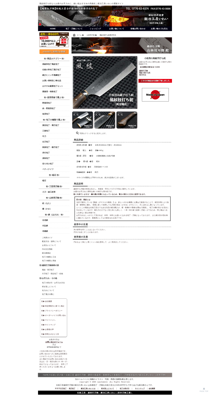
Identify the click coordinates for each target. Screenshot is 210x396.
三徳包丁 (46, 131)
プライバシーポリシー (53, 311)
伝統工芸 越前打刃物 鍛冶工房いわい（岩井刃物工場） (105, 393)
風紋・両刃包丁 (48, 270)
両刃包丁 (72, 388)
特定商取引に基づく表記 (54, 306)
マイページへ (50, 320)
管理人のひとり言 (52, 334)
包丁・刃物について (74, 29)
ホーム (79, 35)
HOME (53, 29)
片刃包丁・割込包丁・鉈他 (52, 274)
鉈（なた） (47, 203)
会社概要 (48, 301)
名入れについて (48, 290)
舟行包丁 (46, 153)
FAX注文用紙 (47, 249)
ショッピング (95, 29)
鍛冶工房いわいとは (88, 388)
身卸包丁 (46, 158)
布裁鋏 (45, 231)
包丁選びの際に (48, 294)
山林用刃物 (91, 35)
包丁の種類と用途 (49, 261)
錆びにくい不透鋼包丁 (51, 75)
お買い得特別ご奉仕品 (51, 80)
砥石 (44, 180)
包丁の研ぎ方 (124, 388)
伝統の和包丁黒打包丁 (51, 70)
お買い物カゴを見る (159, 29)
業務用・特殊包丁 (49, 91)
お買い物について (116, 29)
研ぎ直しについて (49, 287)
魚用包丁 (46, 114)
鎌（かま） (47, 209)
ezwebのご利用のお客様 (54, 52)
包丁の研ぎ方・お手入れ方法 (53, 283)
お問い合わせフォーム (54, 342)
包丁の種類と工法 (49, 257)
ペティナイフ (48, 169)
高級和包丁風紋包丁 (50, 64)
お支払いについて (49, 245)
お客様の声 (49, 329)
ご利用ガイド (47, 238)
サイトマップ (50, 325)
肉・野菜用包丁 (48, 108)
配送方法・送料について (51, 241)
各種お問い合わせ (137, 29)
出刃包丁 (46, 142)
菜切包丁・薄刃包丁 (50, 125)
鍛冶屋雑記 (46, 253)
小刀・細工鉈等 (48, 192)
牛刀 (44, 136)
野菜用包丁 (47, 103)
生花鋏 (45, 220)
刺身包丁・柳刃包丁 (50, 147)
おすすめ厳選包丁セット (52, 86)
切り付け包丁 (48, 164)
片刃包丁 (63, 388)
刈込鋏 (45, 226)
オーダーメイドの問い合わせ (53, 315)
